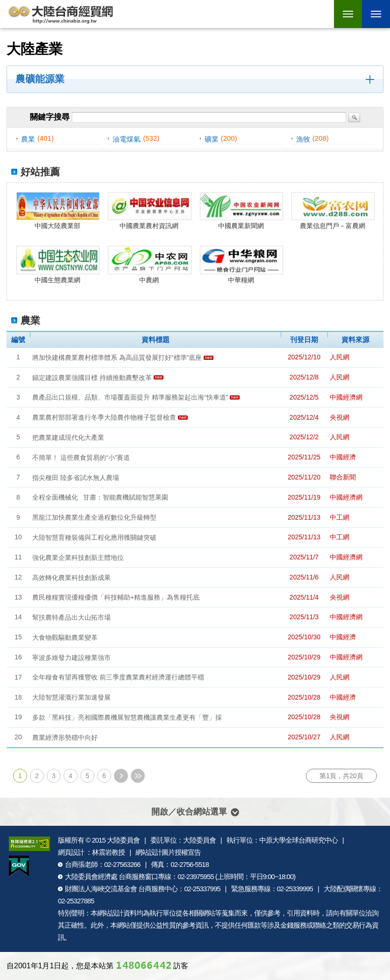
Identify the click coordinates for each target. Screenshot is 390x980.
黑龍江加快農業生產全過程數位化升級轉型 (94, 517)
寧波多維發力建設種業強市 (71, 657)
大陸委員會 (123, 840)
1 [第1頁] (20, 776)
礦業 (212, 139)
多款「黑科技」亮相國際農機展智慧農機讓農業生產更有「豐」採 (127, 717)
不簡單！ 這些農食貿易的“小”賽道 (81, 457)
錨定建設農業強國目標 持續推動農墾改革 (92, 377)
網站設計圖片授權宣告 (168, 852)
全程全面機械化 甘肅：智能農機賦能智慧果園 (100, 497)
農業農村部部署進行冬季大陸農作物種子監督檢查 (104, 417)
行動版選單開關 (376, 15)
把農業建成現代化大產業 (68, 437)
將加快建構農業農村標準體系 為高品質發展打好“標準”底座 (117, 357)
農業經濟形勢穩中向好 (65, 737)
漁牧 (303, 139)
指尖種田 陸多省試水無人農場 (75, 477)
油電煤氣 (127, 139)
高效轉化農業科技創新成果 (71, 577)
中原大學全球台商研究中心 (298, 840)
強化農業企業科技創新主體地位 (78, 557)
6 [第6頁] (104, 776)
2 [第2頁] (37, 776)
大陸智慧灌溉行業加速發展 (71, 697)
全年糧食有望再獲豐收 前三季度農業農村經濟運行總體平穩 (118, 677)
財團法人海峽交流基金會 (101, 889)
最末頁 (138, 776)
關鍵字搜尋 (50, 117)
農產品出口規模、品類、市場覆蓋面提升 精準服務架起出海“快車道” (130, 397)
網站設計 (110, 913)
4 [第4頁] (70, 776)
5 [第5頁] (87, 776)
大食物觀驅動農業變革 (65, 637)
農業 (28, 139)
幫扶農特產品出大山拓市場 (71, 617)
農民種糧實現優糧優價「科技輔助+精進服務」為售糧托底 (115, 597)
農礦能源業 (39, 79)
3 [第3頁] (54, 776)
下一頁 (121, 776)
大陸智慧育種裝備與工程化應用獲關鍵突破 (94, 537)
